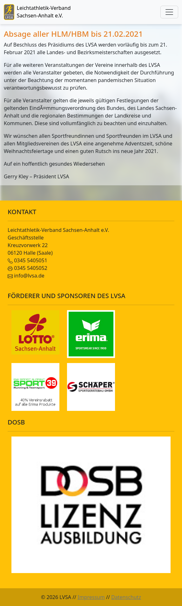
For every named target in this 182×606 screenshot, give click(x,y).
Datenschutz (126, 597)
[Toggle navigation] (169, 12)
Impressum (91, 597)
